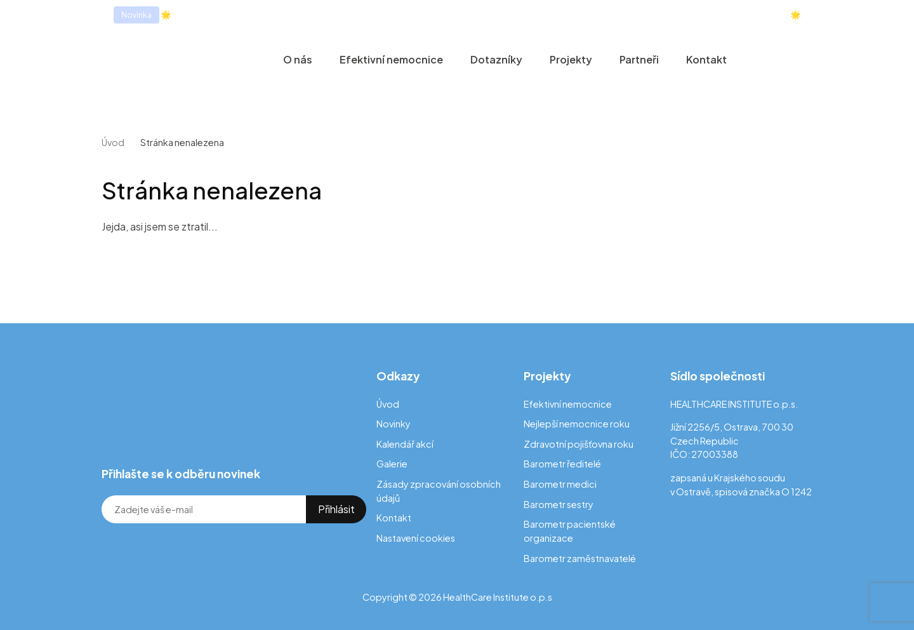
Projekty (571, 59)
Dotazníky (496, 59)
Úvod (113, 142)
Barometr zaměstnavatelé (580, 558)
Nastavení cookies (415, 538)
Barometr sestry (558, 504)
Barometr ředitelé (562, 463)
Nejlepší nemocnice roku (577, 423)
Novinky (393, 423)
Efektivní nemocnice (391, 59)
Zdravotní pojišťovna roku (578, 444)
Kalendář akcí (405, 444)
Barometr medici (560, 484)
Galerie (391, 463)
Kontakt (706, 59)
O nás (297, 59)
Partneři (639, 59)
